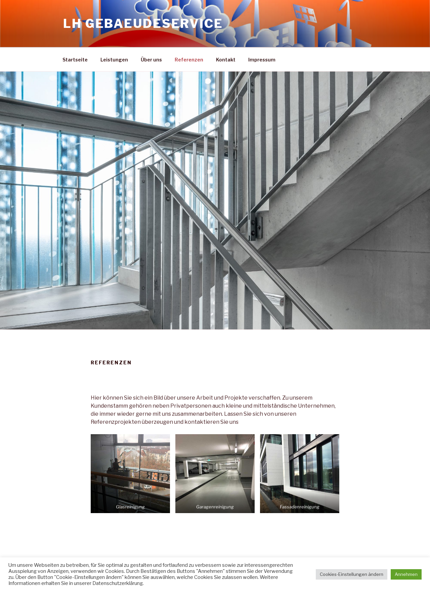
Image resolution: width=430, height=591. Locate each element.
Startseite (75, 59)
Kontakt (225, 59)
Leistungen (114, 59)
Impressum (261, 59)
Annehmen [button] (406, 574)
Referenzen (189, 59)
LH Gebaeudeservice (143, 23)
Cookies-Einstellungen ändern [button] (351, 574)
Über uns (151, 59)
